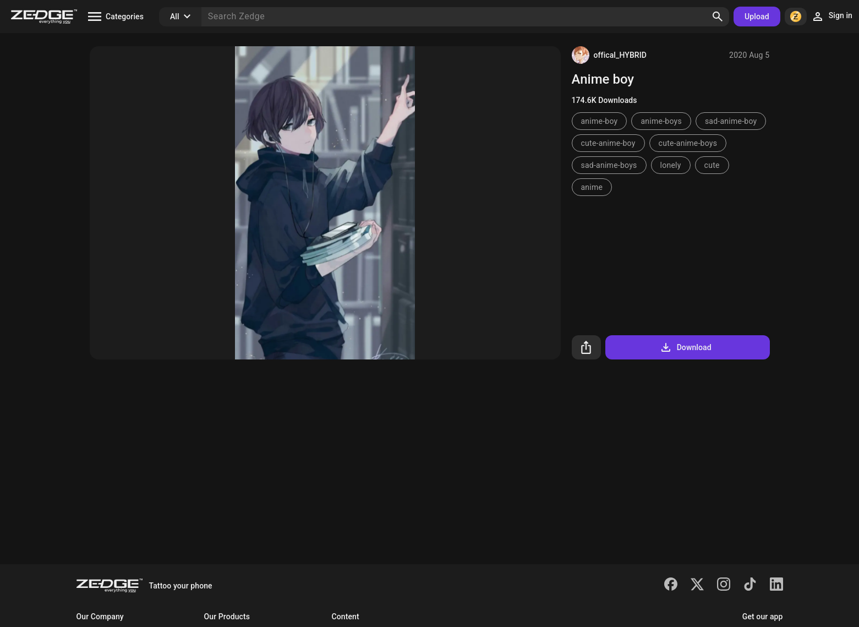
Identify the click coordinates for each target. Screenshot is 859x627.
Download (685, 347)
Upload (757, 16)
